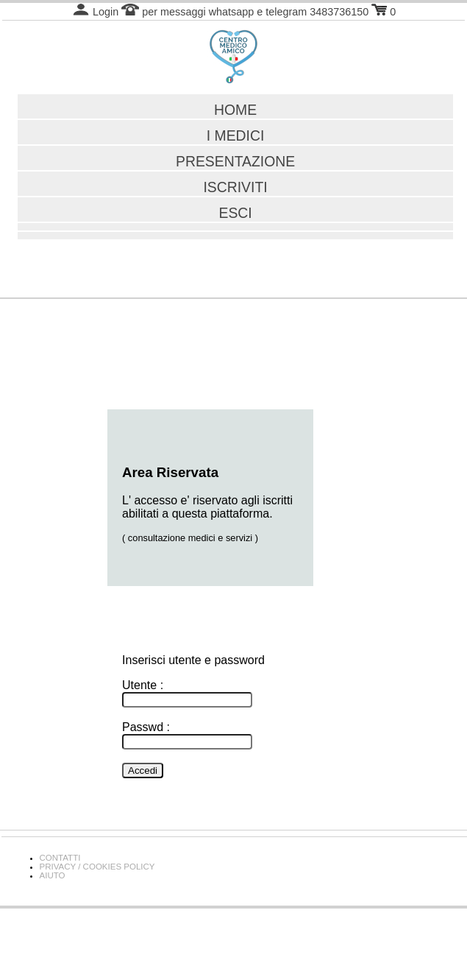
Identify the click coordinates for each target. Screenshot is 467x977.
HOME (235, 110)
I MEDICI (236, 135)
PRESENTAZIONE (235, 161)
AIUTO (52, 875)
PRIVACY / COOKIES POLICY (97, 866)
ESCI (235, 213)
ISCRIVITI (235, 187)
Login (95, 12)
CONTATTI (60, 857)
